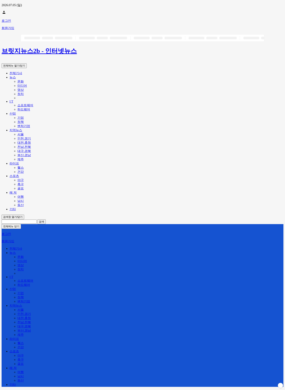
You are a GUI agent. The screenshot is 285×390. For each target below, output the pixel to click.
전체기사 (16, 73)
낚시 (20, 201)
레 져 (13, 192)
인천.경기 (24, 138)
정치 (20, 94)
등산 (20, 205)
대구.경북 (24, 151)
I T (11, 101)
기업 (20, 117)
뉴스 (13, 77)
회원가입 (8, 28)
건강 (20, 171)
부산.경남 (24, 155)
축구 (20, 184)
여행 (20, 196)
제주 (20, 159)
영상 (20, 89)
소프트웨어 (25, 105)
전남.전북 (24, 146)
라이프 (14, 163)
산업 (13, 113)
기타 (13, 209)
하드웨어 (23, 109)
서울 (20, 134)
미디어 (22, 85)
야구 (20, 180)
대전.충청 (24, 142)
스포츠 (14, 176)
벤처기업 (23, 126)
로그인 (6, 20)
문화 (20, 81)
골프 (20, 188)
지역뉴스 (16, 130)
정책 (20, 122)
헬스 (20, 167)
